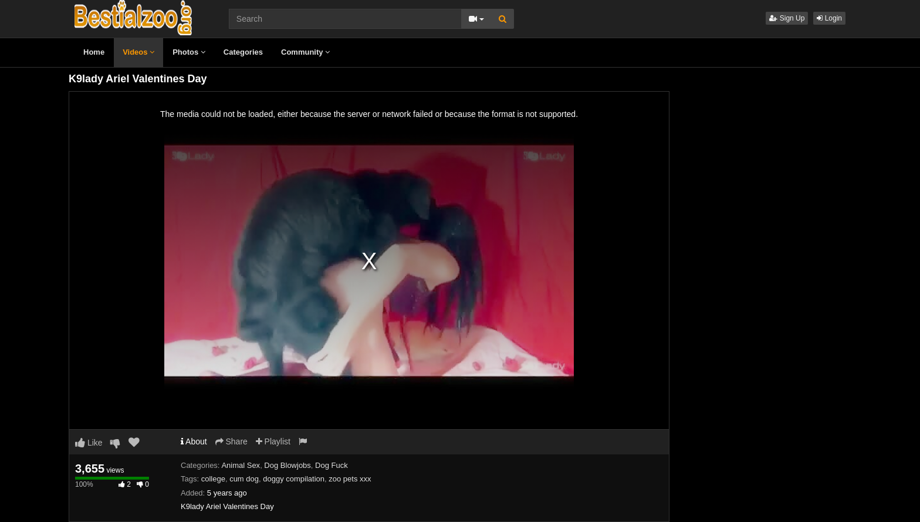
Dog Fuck (331, 465)
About (194, 441)
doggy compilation (293, 478)
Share (231, 441)
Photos (188, 52)
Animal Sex (240, 465)
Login (829, 18)
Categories (243, 52)
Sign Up (786, 18)
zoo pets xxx (350, 478)
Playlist (273, 441)
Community (305, 52)
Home (93, 52)
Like (89, 442)
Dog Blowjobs (287, 465)
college (213, 478)
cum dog (244, 478)
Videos (138, 52)
